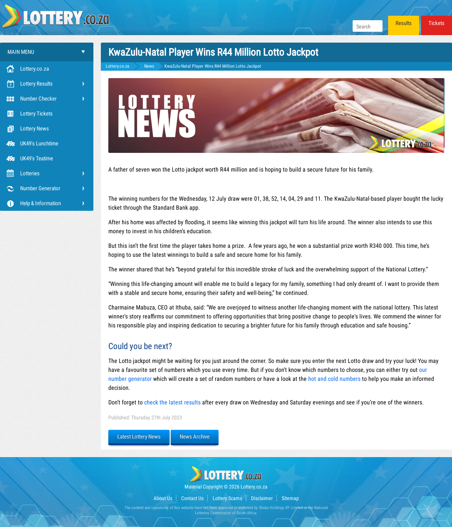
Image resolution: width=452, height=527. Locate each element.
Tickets (436, 23)
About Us (163, 498)
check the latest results (172, 402)
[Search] (368, 26)
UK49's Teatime (36, 158)
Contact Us (192, 498)
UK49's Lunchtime (39, 143)
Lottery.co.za (34, 68)
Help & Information (40, 203)
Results (404, 23)
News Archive (195, 436)
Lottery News (34, 128)
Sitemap (290, 498)
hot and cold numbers (334, 378)
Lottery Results (36, 83)
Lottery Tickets (36, 113)
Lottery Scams (227, 498)
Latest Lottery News (139, 436)
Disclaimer (262, 498)
